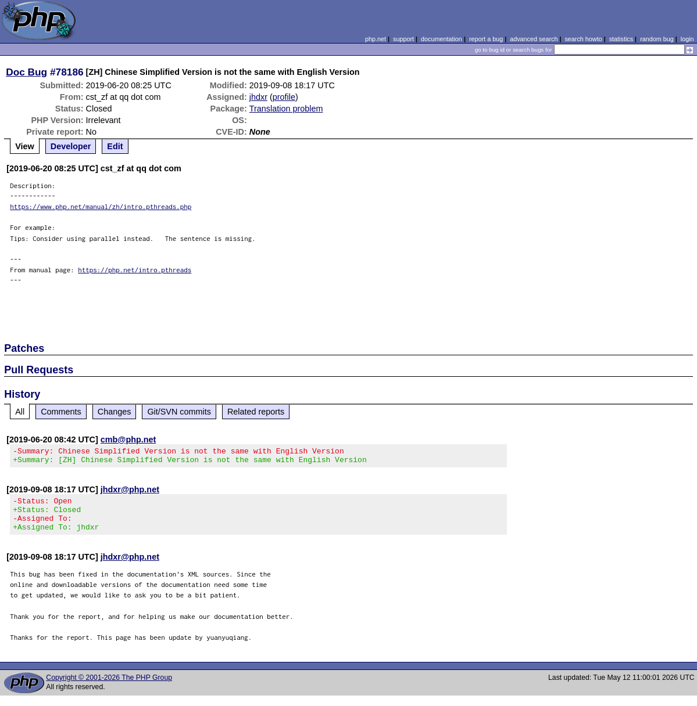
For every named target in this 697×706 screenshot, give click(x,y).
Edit (115, 146)
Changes (114, 411)
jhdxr (258, 97)
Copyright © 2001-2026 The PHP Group (109, 688)
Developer (71, 146)
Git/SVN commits (179, 411)
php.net (375, 38)
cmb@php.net (128, 439)
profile (284, 97)
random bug (657, 38)
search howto (583, 38)
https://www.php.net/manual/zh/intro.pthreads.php (100, 206)
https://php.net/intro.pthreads (134, 269)
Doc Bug (26, 72)
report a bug (486, 38)
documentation (441, 38)
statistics (621, 38)
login (687, 38)
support (403, 38)
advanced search (533, 38)
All (19, 411)
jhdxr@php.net (130, 493)
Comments (61, 411)
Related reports (255, 411)
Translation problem (286, 108)
